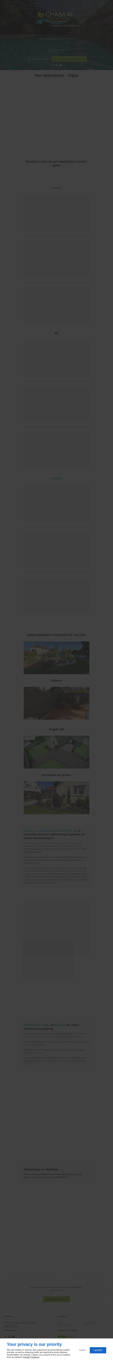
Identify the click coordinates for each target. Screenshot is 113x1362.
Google (26, 1357)
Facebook (34, 1357)
